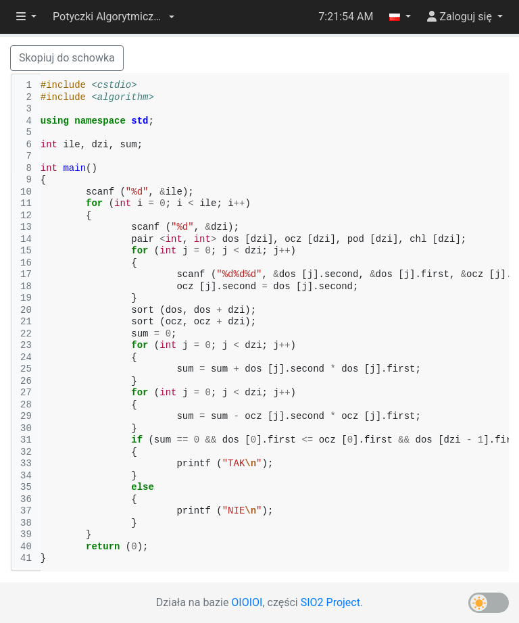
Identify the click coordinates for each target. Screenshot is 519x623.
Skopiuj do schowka (67, 57)
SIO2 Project (330, 602)
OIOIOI (246, 602)
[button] (113, 17)
